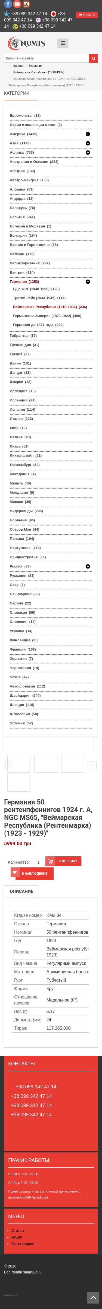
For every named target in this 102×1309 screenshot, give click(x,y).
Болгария (23, 235)
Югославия (24, 714)
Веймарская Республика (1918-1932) (38, 72)
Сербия (20, 603)
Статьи (17, 1230)
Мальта (20, 483)
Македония (23, 474)
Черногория (24, 668)
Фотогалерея (22, 1243)
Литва (19, 446)
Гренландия (24, 345)
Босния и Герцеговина (34, 245)
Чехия (19, 677)
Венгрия (22, 272)
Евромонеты (25, 115)
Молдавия (22, 492)
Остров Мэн (24, 529)
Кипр (18, 428)
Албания (21, 189)
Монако (20, 502)
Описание (21, 891)
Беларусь (22, 208)
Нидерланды (26, 511)
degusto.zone (10, 1295)
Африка (22, 152)
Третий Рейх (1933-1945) (39, 298)
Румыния (22, 575)
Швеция (22, 705)
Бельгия (22, 217)
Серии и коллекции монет (36, 125)
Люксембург (25, 465)
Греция (20, 354)
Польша (22, 539)
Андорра (21, 198)
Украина (21, 631)
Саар (17, 585)
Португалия (25, 548)
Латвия (20, 437)
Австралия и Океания (34, 162)
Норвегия (22, 520)
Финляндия (24, 640)
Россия (20, 566)
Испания (22, 409)
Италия (21, 419)
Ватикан (22, 254)
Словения (23, 622)
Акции (16, 1237)
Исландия (23, 400)
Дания (20, 363)
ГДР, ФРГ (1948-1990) (36, 289)
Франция (23, 649)
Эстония (21, 723)
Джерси (21, 382)
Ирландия (23, 391)
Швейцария (25, 695)
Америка (24, 134)
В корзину (61, 861)
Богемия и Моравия (30, 226)
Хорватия (21, 659)
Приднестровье (28, 557)
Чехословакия (27, 686)
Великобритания (30, 263)
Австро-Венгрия (29, 180)
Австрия (22, 171)
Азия (20, 143)
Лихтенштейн (26, 456)
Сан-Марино (25, 594)
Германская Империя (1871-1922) (47, 316)
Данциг (20, 372)
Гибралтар (23, 336)
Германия (35, 66)
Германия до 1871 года (38, 325)
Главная (18, 66)
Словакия (22, 612)
